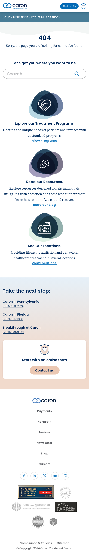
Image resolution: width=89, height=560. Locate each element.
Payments (44, 411)
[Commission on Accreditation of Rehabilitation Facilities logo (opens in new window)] (65, 493)
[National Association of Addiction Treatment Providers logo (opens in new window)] (31, 507)
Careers (44, 464)
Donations (21, 17)
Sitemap (63, 543)
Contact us (44, 370)
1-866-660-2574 (13, 306)
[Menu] (83, 6)
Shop (44, 453)
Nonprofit (45, 422)
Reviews (44, 432)
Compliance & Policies (36, 543)
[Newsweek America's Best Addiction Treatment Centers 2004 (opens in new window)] (36, 492)
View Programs (44, 141)
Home (7, 17)
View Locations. (44, 263)
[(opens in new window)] (65, 507)
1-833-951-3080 (13, 319)
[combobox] (44, 75)
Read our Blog (44, 205)
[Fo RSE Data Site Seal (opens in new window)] (38, 522)
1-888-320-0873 (13, 332)
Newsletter (45, 443)
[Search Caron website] (44, 74)
